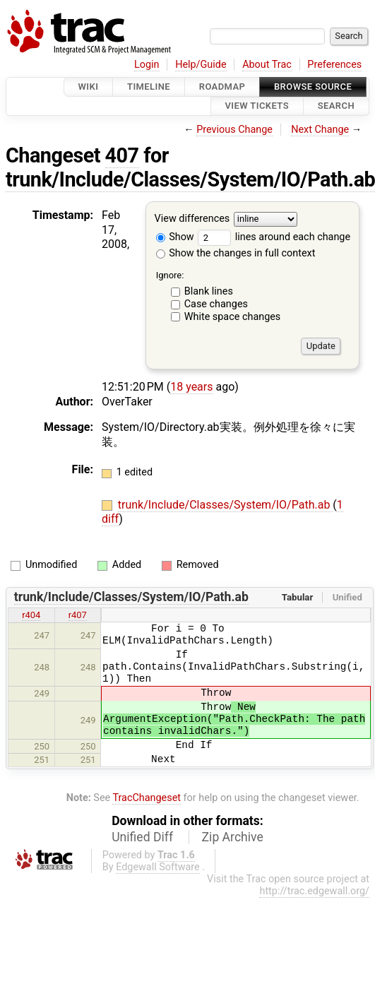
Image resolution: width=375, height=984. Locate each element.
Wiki (88, 86)
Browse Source (313, 86)
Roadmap (222, 86)
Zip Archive (232, 837)
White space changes (232, 317)
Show (175, 237)
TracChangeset (146, 798)
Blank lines (208, 291)
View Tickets (257, 106)
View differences (192, 219)
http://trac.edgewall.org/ (314, 891)
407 (122, 155)
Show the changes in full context (236, 253)
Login (147, 65)
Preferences (334, 65)
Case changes (216, 304)
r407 (78, 615)
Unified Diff (142, 837)
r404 (31, 615)
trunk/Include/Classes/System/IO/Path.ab (225, 504)
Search (336, 106)
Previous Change (234, 130)
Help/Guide (200, 65)
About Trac (267, 65)
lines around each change (274, 237)
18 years (191, 386)
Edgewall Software (158, 867)
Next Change (320, 130)
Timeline (148, 86)
